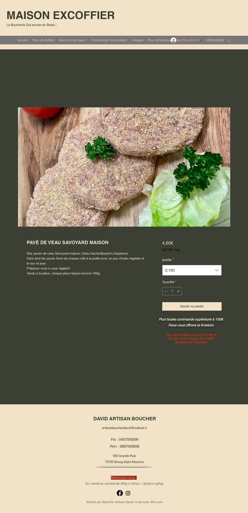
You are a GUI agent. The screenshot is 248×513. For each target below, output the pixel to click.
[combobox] (191, 270)
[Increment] (179, 291)
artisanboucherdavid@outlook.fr (177, 40)
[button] (229, 40)
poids (168, 259)
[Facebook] (120, 493)
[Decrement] (166, 291)
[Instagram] (128, 493)
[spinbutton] (172, 291)
